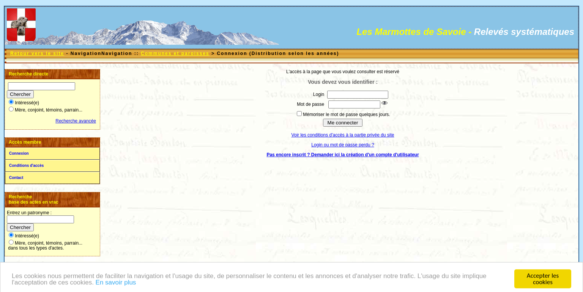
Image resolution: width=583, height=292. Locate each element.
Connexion (19, 153)
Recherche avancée (75, 121)
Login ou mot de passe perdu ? (342, 145)
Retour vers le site (37, 53)
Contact (16, 178)
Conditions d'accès (26, 165)
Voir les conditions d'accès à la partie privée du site (342, 135)
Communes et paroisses (175, 53)
